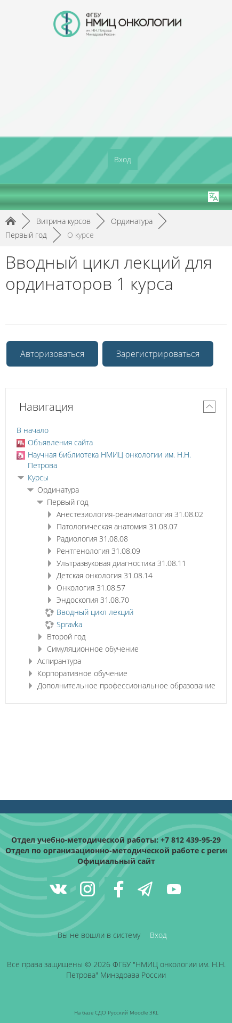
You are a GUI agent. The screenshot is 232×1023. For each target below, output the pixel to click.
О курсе (80, 235)
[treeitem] (116, 430)
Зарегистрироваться (157, 354)
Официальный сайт (116, 861)
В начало (33, 430)
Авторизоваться (52, 354)
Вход (122, 159)
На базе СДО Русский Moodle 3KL (116, 1012)
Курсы (38, 477)
